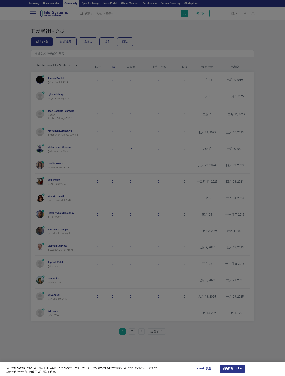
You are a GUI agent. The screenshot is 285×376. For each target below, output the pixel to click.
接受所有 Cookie (232, 371)
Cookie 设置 (204, 371)
